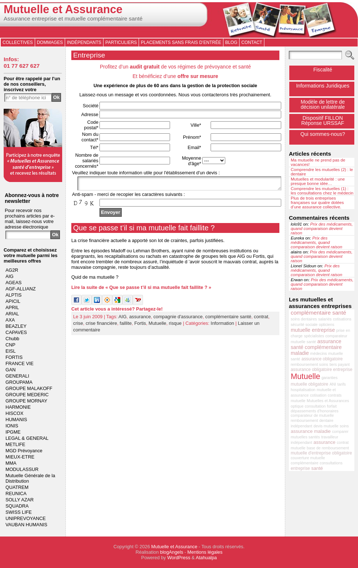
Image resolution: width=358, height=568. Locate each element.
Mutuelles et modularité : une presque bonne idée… (318, 181)
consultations (331, 463)
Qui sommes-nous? (322, 134)
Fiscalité (322, 70)
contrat (261, 319)
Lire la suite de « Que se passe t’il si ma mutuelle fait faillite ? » (141, 289)
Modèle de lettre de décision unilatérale (323, 104)
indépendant (301, 426)
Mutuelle (157, 325)
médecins (318, 353)
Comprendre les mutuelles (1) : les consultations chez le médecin (322, 190)
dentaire (326, 420)
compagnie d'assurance (178, 319)
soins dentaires (304, 319)
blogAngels (171, 552)
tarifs (342, 384)
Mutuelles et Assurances (328, 400)
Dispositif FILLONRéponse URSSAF (322, 120)
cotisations (342, 319)
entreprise (300, 468)
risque (175, 325)
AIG (122, 319)
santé (317, 468)
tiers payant (339, 364)
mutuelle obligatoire (309, 384)
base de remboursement (328, 448)
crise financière (101, 325)
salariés (325, 319)
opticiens (326, 324)
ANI (332, 384)
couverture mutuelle (308, 458)
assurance (140, 319)
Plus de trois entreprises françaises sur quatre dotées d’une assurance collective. (317, 202)
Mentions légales (204, 552)
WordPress (178, 557)
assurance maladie (311, 431)
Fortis (140, 325)
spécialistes (314, 336)
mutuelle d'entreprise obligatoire (321, 453)
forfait (332, 406)
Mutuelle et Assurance (63, 9)
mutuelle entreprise (313, 330)
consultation (315, 406)
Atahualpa (206, 557)
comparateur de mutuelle (312, 415)
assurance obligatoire (322, 358)
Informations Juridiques (323, 86)
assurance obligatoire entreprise (322, 369)
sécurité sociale (304, 324)
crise (78, 325)
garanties (329, 377)
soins (344, 426)
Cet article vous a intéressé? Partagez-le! (117, 311)
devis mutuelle (325, 426)
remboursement (304, 420)
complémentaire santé (228, 319)
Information (222, 325)
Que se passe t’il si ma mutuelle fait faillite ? (144, 230)
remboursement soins (309, 364)
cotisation (318, 395)
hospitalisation (303, 389)
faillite (126, 325)
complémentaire (305, 463)
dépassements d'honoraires (315, 411)
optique (297, 406)
